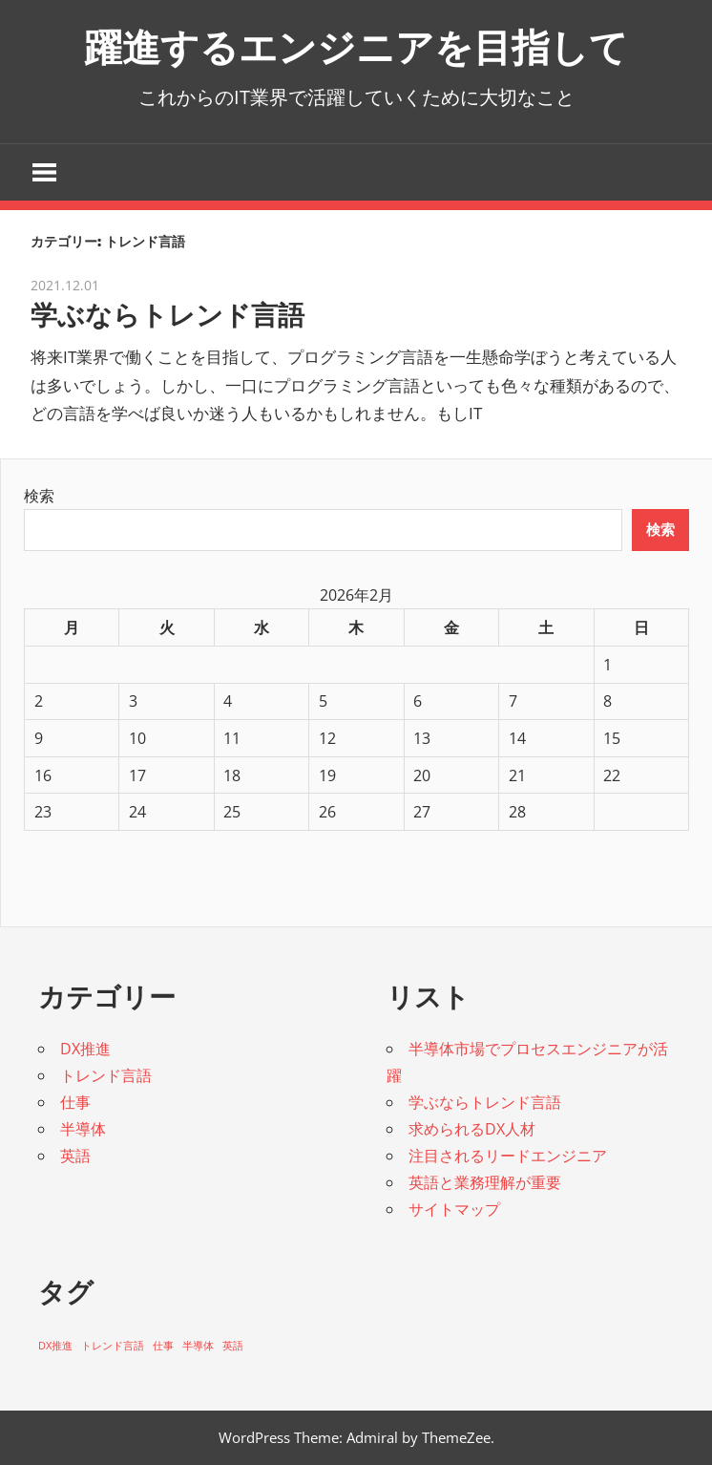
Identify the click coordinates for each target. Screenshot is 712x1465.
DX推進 (85, 1048)
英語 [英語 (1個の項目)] (232, 1345)
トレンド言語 (106, 1075)
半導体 (83, 1128)
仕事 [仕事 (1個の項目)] (163, 1345)
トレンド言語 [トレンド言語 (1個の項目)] (112, 1345)
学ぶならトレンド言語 (167, 315)
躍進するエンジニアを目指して (356, 47)
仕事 (75, 1102)
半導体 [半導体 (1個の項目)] (198, 1345)
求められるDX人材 (471, 1128)
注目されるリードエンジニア (507, 1155)
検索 (39, 495)
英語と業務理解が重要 (484, 1182)
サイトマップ (454, 1209)
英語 (75, 1155)
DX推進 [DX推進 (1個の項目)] (55, 1345)
